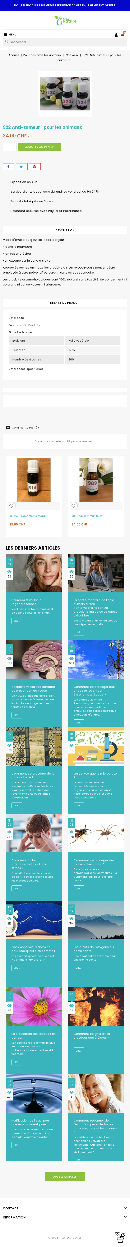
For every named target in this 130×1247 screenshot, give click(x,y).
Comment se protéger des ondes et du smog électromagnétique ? (94, 690)
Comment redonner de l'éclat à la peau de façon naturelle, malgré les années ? (95, 1126)
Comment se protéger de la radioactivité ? (33, 775)
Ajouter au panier (39, 147)
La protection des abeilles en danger (34, 1036)
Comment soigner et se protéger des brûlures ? (92, 1036)
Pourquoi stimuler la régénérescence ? (26, 602)
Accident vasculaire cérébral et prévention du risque (33, 689)
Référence (16, 318)
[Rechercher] (65, 42)
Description (65, 230)
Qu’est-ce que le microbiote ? (95, 775)
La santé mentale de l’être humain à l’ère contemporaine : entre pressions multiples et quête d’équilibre (95, 607)
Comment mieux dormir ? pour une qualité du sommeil (33, 949)
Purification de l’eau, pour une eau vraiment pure (31, 1122)
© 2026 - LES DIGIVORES (65, 1237)
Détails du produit (65, 303)
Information (14, 1217)
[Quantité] (7, 147)
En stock (15, 325)
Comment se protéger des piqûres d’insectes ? (94, 862)
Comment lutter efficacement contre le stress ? (29, 864)
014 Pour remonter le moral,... (28, 516)
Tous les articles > (65, 1177)
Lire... (17, 620)
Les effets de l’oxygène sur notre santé (94, 949)
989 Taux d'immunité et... (88, 516)
